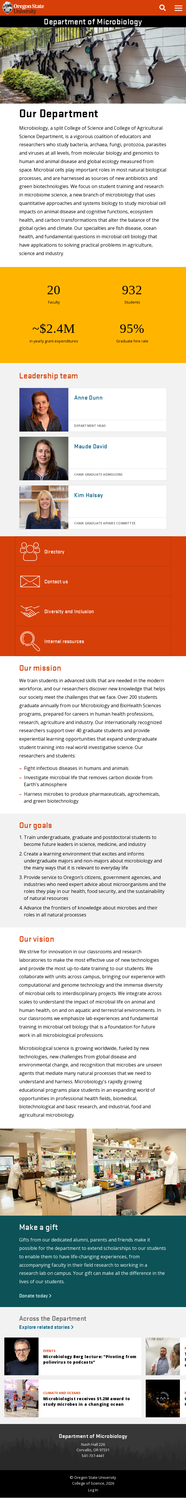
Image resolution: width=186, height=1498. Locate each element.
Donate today (35, 1295)
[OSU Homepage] (23, 14)
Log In (93, 1489)
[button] (178, 7)
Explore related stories (46, 1326)
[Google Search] (162, 8)
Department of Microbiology (93, 21)
